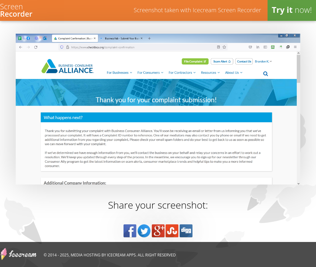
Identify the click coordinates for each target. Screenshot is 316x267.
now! (292, 9)
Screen (16, 9)
